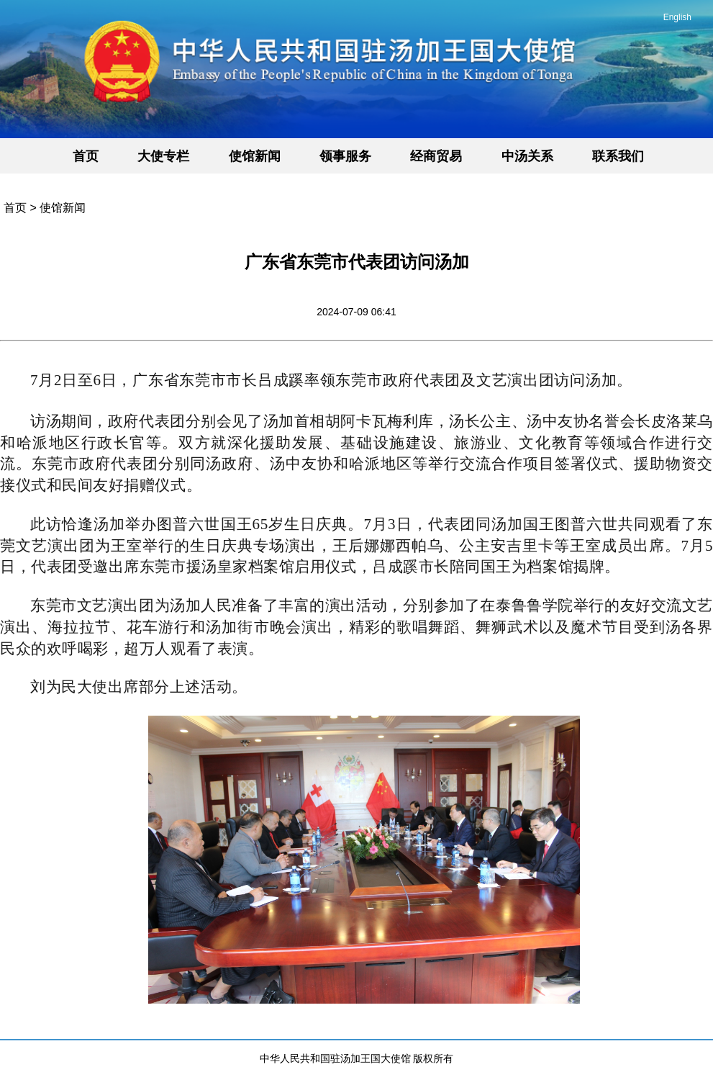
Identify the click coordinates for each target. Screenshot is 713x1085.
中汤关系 (527, 156)
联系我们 (618, 156)
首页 (86, 156)
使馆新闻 (255, 156)
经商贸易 (436, 156)
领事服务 (345, 156)
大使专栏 (163, 156)
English (677, 17)
